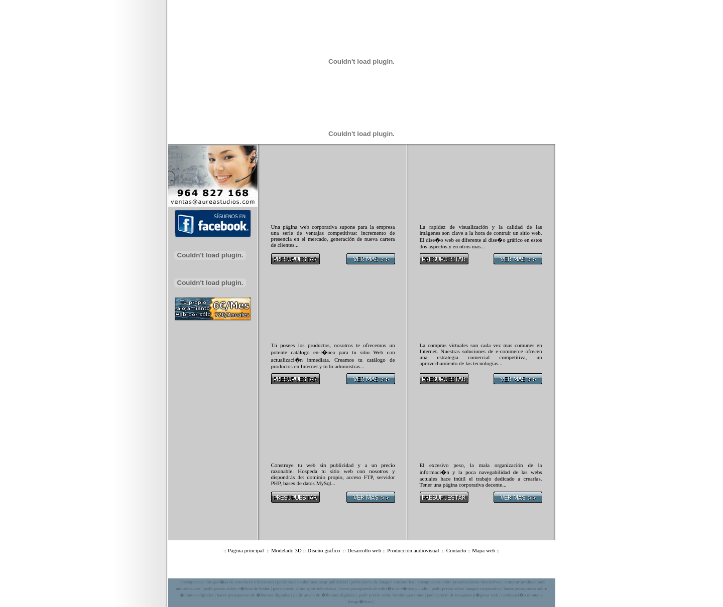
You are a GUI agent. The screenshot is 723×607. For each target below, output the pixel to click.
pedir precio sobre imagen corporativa (466, 588)
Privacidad (409, 570)
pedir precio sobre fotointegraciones (391, 594)
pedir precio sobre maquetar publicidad (312, 581)
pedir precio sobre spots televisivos (304, 588)
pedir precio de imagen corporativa (382, 581)
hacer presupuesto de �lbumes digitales (253, 594)
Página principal (247, 550)
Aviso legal (376, 570)
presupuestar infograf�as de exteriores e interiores (227, 581)
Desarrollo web (364, 550)
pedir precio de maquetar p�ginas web (462, 594)
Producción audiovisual (413, 550)
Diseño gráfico (324, 550)
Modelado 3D (286, 550)
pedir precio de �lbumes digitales (324, 594)
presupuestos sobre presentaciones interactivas (459, 581)
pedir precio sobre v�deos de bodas (237, 588)
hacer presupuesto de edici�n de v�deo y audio (383, 588)
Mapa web (483, 550)
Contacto (456, 550)
